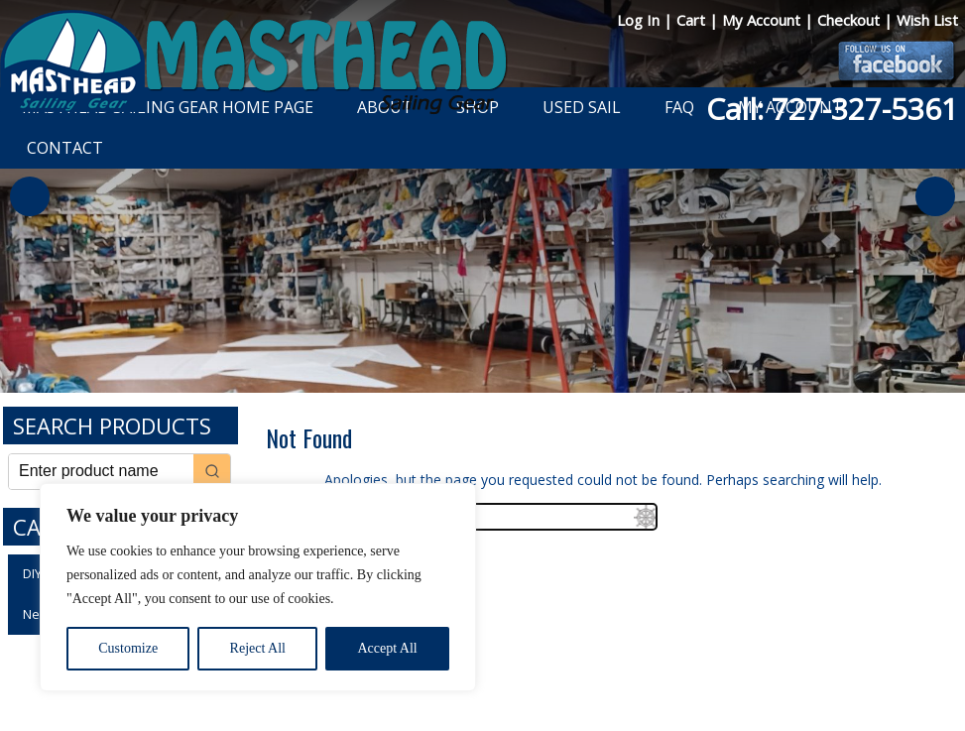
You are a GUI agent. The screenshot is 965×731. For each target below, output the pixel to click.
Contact (65, 148)
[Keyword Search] (101, 471)
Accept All (387, 648)
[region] (258, 587)
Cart (692, 20)
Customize (128, 648)
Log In (640, 20)
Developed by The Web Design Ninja (492, 686)
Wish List (927, 20)
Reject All (258, 648)
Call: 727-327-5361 (832, 108)
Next (935, 196)
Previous (30, 196)
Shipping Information (586, 663)
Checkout (850, 20)
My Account (763, 20)
